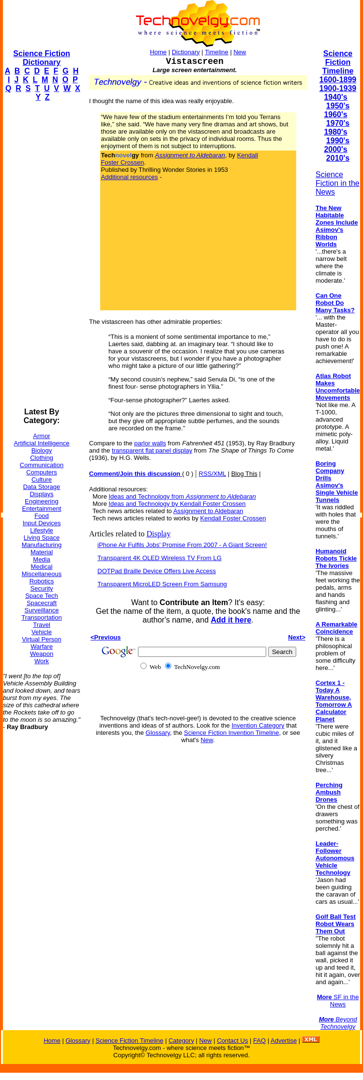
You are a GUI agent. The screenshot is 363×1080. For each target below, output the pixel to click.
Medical (42, 566)
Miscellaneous (41, 574)
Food (41, 515)
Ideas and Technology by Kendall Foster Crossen (177, 503)
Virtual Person (41, 639)
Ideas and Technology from (182, 496)
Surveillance (42, 610)
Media (41, 559)
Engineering (41, 501)
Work (41, 661)
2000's (335, 149)
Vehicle (41, 632)
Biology (41, 450)
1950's (337, 106)
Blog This (244, 473)
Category (181, 1040)
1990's (337, 141)
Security (41, 588)
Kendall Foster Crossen (233, 518)
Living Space (42, 537)
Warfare (41, 646)
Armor (41, 436)
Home (158, 52)
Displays (41, 494)
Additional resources (129, 177)
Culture (41, 479)
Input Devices (42, 523)
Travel (41, 624)
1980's (335, 132)
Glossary (158, 732)
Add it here (231, 620)
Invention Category (257, 725)
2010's (337, 158)
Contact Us (232, 1040)
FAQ (259, 1040)
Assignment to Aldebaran (208, 511)
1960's (335, 114)
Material (41, 552)
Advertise (284, 1040)
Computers (41, 472)
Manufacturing (41, 544)
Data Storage (41, 486)
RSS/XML (213, 473)
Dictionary (186, 52)
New (239, 52)
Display (159, 534)
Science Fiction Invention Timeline (231, 732)
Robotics (42, 581)
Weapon (41, 653)
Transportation (41, 617)
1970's (337, 123)
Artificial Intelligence (42, 443)
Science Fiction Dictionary (41, 57)
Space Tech (41, 595)
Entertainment (41, 508)
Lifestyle (41, 530)
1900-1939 (338, 88)
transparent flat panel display (152, 450)
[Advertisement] (41, 254)
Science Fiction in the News (338, 183)
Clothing (41, 457)
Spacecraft (42, 603)
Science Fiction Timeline (338, 62)
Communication (41, 465)
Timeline (216, 52)
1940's (335, 97)
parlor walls (150, 443)
